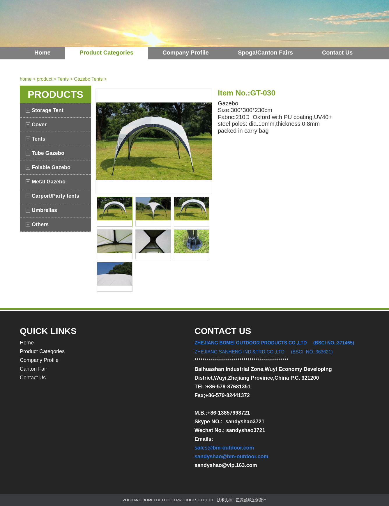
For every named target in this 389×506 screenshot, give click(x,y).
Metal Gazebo (46, 182)
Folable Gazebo (48, 167)
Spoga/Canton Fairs (265, 47)
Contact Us (337, 47)
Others (37, 224)
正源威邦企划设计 (251, 500)
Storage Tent (44, 110)
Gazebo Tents (88, 79)
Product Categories (106, 47)
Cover (36, 125)
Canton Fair (33, 369)
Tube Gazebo (45, 153)
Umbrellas (41, 210)
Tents (63, 79)
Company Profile (185, 47)
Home (42, 47)
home (25, 79)
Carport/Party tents (52, 196)
